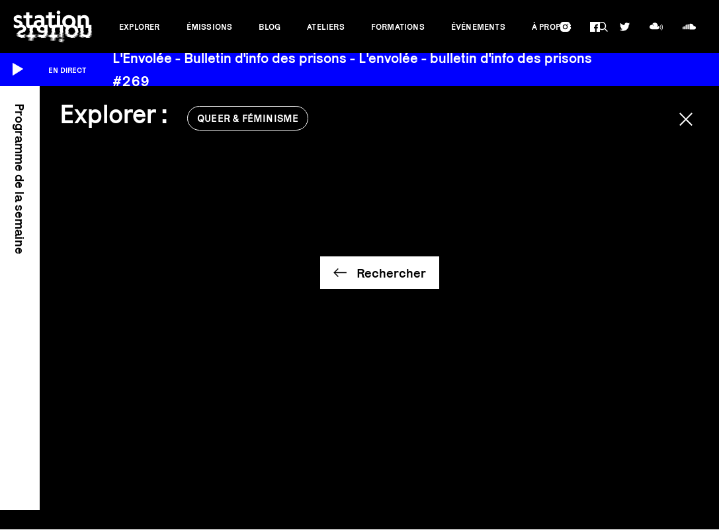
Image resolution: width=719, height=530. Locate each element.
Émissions (210, 27)
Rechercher (391, 273)
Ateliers (326, 27)
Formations (398, 27)
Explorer (139, 27)
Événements (478, 27)
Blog (269, 27)
